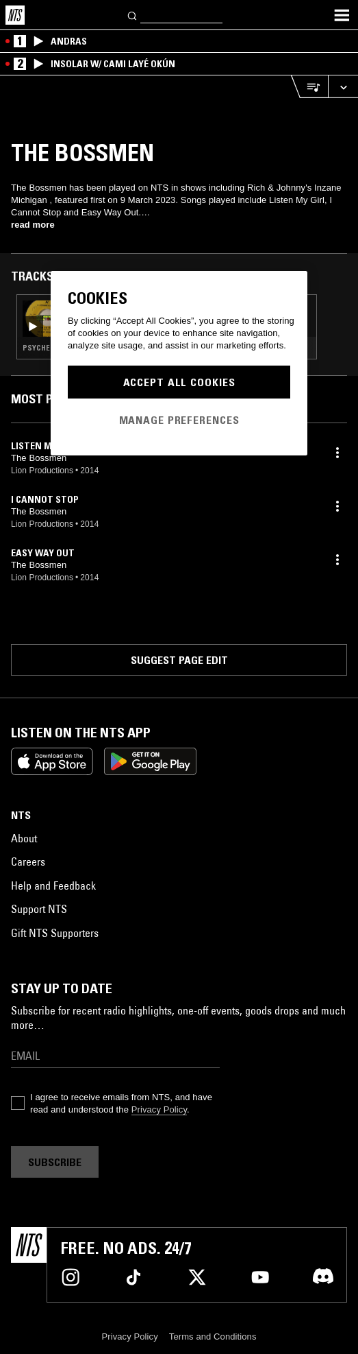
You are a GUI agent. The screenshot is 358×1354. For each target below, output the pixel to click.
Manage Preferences (179, 420)
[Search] (132, 14)
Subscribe (54, 1162)
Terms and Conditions (213, 1336)
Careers (28, 861)
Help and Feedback (53, 885)
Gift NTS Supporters (55, 933)
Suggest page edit (179, 660)
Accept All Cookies (179, 382)
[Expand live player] (343, 86)
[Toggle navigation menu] (342, 15)
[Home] (15, 15)
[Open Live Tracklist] (309, 86)
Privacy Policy (159, 1109)
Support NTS (39, 909)
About (24, 838)
